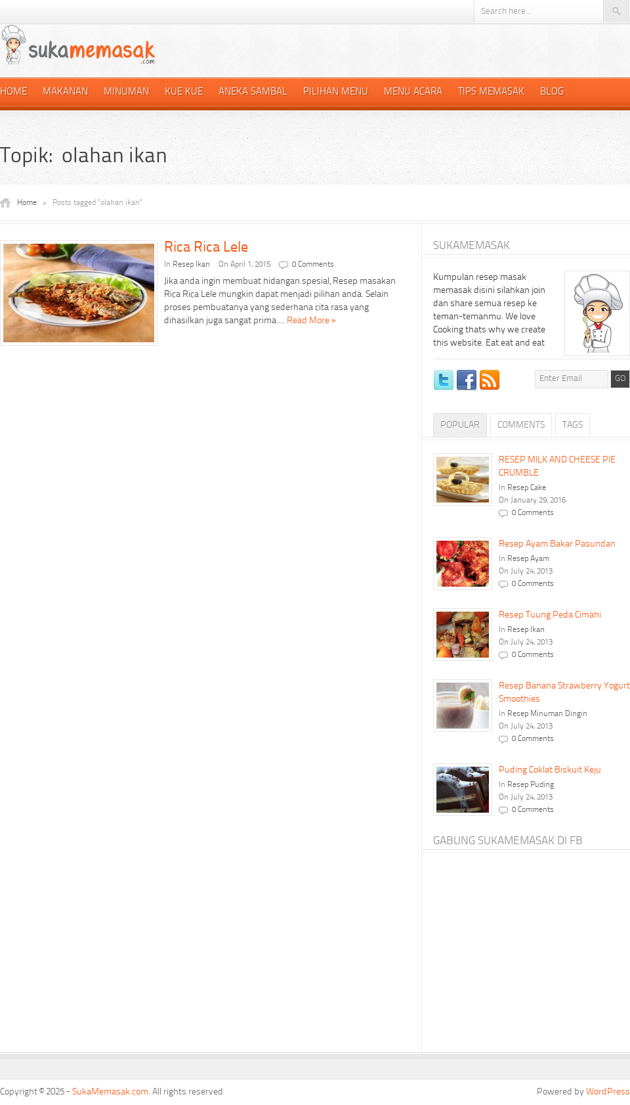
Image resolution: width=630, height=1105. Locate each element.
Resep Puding (530, 785)
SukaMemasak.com (110, 1091)
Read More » (311, 320)
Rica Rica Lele (206, 247)
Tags (572, 425)
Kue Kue (184, 92)
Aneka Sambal (253, 92)
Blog (552, 92)
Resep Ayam (528, 559)
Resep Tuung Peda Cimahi (550, 615)
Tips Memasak (491, 92)
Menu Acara (413, 92)
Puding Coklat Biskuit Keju (550, 770)
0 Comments (313, 265)
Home (13, 92)
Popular (460, 425)
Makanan (65, 92)
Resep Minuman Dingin (547, 714)
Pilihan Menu (335, 92)
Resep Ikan (191, 265)
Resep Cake (526, 488)
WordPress (608, 1091)
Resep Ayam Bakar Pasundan (557, 544)
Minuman (126, 92)
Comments (521, 425)
